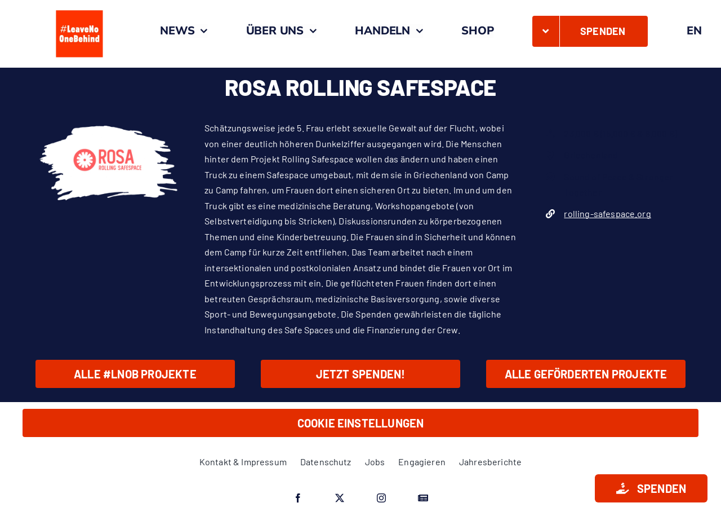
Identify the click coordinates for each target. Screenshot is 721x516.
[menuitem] (694, 31)
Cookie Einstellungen (360, 423)
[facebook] (298, 498)
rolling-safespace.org (607, 213)
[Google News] (423, 498)
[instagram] (381, 498)
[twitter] (340, 498)
